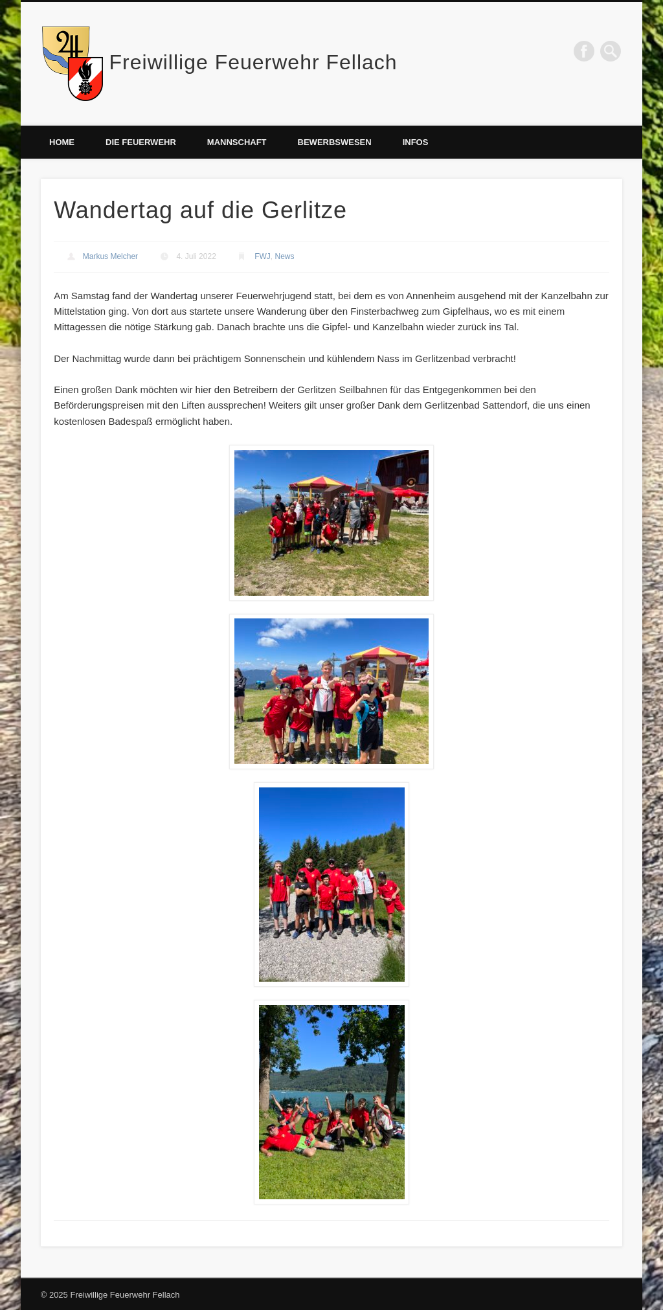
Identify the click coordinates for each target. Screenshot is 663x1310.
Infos (416, 142)
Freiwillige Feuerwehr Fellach (253, 62)
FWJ (262, 256)
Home (61, 142)
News (285, 256)
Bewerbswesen (335, 142)
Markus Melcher (110, 256)
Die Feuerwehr (141, 142)
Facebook (584, 51)
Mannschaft (237, 142)
